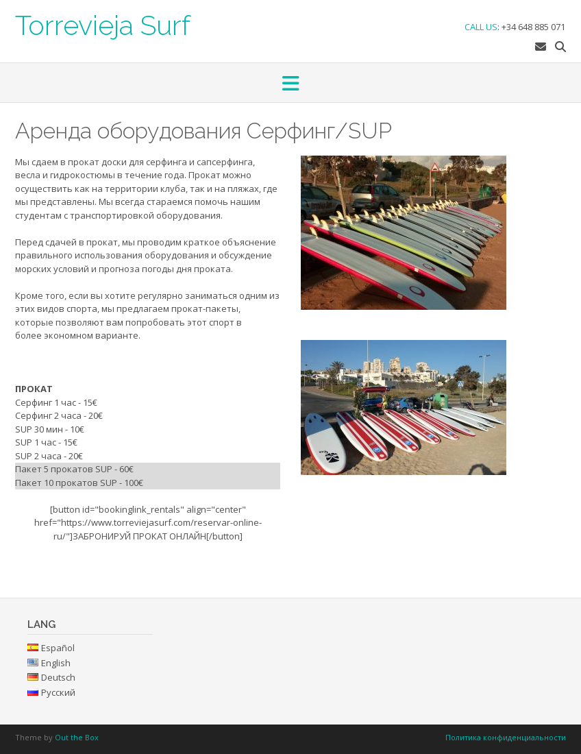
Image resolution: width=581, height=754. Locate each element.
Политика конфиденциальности (505, 737)
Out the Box (77, 737)
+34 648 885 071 (533, 27)
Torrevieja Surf (102, 24)
